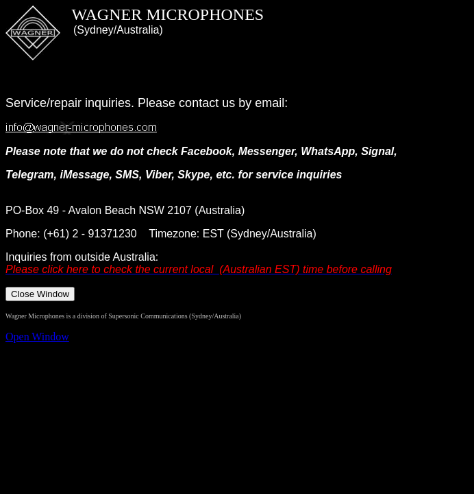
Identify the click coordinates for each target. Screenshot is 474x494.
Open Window (37, 336)
